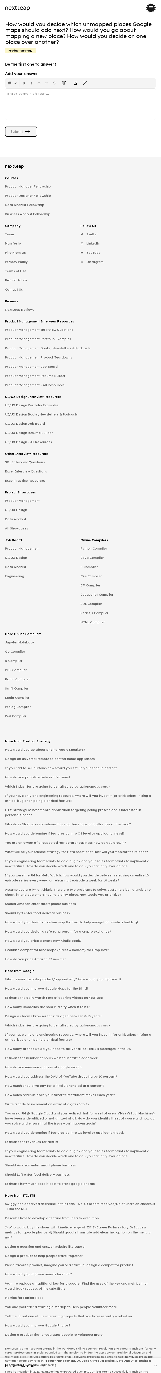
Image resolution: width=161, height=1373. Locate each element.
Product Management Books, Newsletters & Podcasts (48, 348)
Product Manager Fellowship (28, 186)
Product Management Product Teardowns (38, 357)
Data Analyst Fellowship (24, 205)
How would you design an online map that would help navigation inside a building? (71, 922)
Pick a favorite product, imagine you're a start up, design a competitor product (69, 1265)
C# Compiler (90, 585)
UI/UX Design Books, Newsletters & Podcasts (41, 414)
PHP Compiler (16, 670)
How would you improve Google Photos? (37, 1325)
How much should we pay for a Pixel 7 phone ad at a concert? (54, 1086)
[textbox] (80, 104)
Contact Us (14, 289)
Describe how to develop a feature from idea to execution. (52, 1218)
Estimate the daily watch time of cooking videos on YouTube (54, 998)
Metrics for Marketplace (24, 1298)
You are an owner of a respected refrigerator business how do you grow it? (65, 843)
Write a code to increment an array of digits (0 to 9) (47, 1104)
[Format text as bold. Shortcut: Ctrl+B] (23, 83)
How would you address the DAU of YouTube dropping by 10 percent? (61, 1076)
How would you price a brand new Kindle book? (43, 941)
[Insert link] (46, 83)
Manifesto (13, 243)
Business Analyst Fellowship (27, 214)
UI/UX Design (16, 510)
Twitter (89, 234)
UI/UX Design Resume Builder (29, 433)
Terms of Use (15, 271)
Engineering (14, 576)
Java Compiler (92, 558)
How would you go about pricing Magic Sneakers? (45, 750)
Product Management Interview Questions (39, 330)
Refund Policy (16, 280)
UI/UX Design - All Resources (28, 442)
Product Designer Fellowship (28, 196)
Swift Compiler (17, 688)
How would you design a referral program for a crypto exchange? (58, 931)
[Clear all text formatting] (64, 83)
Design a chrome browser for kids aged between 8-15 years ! (54, 1016)
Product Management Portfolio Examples (38, 339)
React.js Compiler (94, 613)
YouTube (90, 253)
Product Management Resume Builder (35, 376)
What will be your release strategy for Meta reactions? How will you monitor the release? (76, 852)
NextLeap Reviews (19, 310)
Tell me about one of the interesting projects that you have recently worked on (68, 1316)
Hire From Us (15, 253)
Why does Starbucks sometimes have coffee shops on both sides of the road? (68, 824)
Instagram (92, 262)
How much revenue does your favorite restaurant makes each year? (60, 1095)
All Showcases (16, 528)
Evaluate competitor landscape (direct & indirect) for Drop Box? (57, 950)
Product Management (22, 501)
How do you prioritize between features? (37, 777)
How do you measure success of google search (43, 1067)
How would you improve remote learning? (38, 1274)
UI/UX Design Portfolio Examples (31, 405)
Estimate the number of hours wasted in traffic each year (51, 1058)
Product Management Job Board (31, 367)
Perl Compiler (15, 716)
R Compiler (14, 661)
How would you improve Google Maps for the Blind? (46, 988)
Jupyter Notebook (19, 642)
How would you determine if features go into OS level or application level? (65, 833)
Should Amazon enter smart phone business (40, 904)
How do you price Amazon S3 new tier (35, 959)
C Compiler (89, 567)
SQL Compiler (91, 604)
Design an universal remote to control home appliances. (50, 759)
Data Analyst (15, 519)
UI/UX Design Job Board (25, 424)
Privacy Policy (16, 262)
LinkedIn (90, 243)
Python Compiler (93, 548)
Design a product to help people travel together (44, 1256)
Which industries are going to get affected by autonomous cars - (57, 786)
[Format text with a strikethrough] (55, 83)
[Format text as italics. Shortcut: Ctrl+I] (31, 83)
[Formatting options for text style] (12, 83)
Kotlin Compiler (17, 679)
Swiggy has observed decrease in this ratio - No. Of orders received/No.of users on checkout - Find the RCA (80, 1206)
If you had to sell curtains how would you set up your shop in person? (61, 768)
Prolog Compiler (18, 707)
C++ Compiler (91, 576)
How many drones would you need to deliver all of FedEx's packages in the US (68, 1049)
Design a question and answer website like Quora (44, 1247)
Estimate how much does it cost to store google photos (50, 1184)
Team (9, 234)
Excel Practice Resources (25, 481)
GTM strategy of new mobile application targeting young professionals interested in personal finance (73, 812)
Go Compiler (15, 652)
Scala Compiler (17, 698)
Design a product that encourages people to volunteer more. (54, 1335)
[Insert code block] (39, 83)
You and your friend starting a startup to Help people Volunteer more (61, 1307)
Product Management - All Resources (35, 385)
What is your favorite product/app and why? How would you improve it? (63, 979)
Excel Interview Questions (26, 471)
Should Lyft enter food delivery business (37, 913)
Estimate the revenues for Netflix (31, 1142)
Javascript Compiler (96, 595)
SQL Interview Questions (25, 462)
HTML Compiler (92, 622)
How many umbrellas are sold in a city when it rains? (47, 1007)
